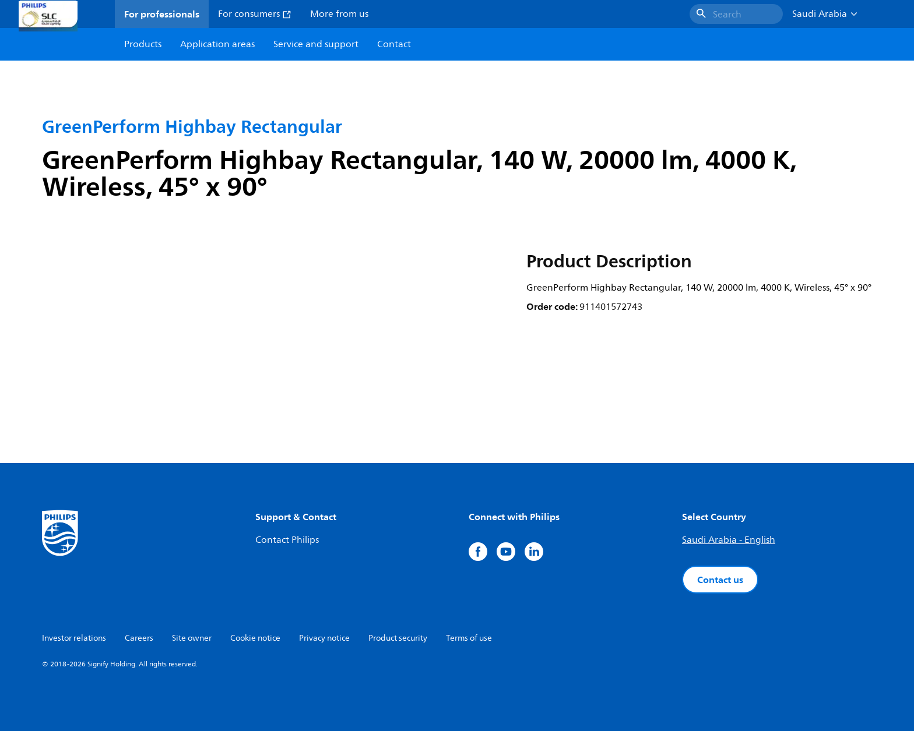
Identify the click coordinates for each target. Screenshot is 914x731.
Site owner (192, 638)
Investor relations (74, 638)
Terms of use (469, 638)
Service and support (315, 44)
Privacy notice (324, 638)
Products (142, 44)
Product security (397, 638)
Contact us (720, 579)
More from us (339, 14)
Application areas (217, 44)
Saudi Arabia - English (728, 540)
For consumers (254, 14)
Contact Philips (287, 540)
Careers (139, 638)
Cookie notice (255, 638)
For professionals (161, 14)
